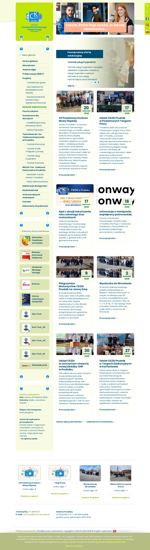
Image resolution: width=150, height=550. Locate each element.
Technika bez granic (36, 82)
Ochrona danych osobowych (31, 196)
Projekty (26, 78)
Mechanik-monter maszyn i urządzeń (34, 176)
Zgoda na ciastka (75, 546)
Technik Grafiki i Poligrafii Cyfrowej (34, 150)
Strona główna (30, 61)
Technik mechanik (35, 163)
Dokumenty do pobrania (35, 206)
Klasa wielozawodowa (37, 181)
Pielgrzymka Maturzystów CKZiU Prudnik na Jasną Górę (73, 286)
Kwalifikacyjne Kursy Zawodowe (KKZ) (35, 124)
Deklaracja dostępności (34, 186)
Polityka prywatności (115, 542)
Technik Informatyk (36, 144)
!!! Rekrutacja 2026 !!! (33, 74)
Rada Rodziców (30, 190)
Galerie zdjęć (29, 69)
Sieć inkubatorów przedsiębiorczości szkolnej (34, 90)
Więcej (72, 86)
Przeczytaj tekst (68, 175)
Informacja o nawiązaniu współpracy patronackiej (115, 213)
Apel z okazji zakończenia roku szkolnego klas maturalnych (75, 214)
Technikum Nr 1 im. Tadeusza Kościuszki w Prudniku (33, 137)
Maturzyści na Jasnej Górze (120, 485)
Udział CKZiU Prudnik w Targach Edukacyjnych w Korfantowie (115, 363)
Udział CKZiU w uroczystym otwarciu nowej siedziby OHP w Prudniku (74, 365)
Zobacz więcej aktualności (70, 421)
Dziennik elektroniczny (34, 107)
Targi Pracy (59, 483)
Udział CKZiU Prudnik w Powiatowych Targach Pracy (115, 121)
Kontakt (26, 201)
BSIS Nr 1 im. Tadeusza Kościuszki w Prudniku (34, 169)
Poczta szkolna (30, 111)
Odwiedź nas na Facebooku (100, 421)
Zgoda (98, 542)
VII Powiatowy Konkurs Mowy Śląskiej (73, 119)
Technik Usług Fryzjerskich (32, 157)
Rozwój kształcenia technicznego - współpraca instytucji (35, 100)
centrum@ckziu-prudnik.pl (36, 514)
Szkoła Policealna (35, 130)
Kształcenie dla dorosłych (30, 117)
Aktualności (28, 65)
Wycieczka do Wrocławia (115, 283)
